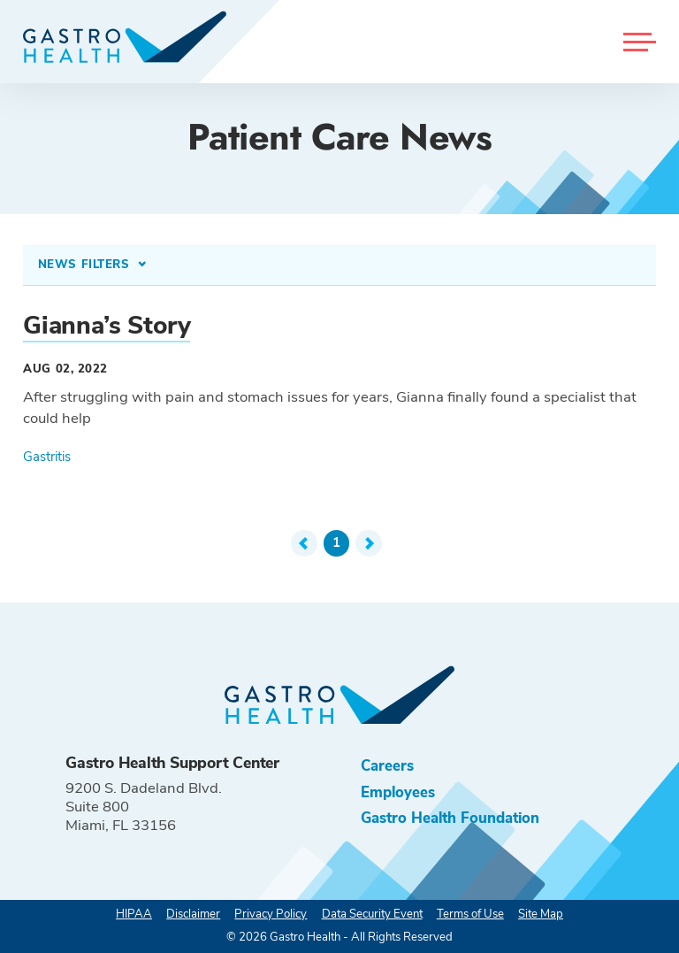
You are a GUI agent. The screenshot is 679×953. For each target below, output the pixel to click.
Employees (398, 792)
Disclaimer (193, 914)
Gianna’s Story (106, 325)
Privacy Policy (270, 914)
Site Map (540, 914)
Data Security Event (372, 914)
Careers (387, 766)
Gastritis (47, 456)
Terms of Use (470, 914)
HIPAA (134, 914)
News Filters (86, 265)
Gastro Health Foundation (450, 818)
